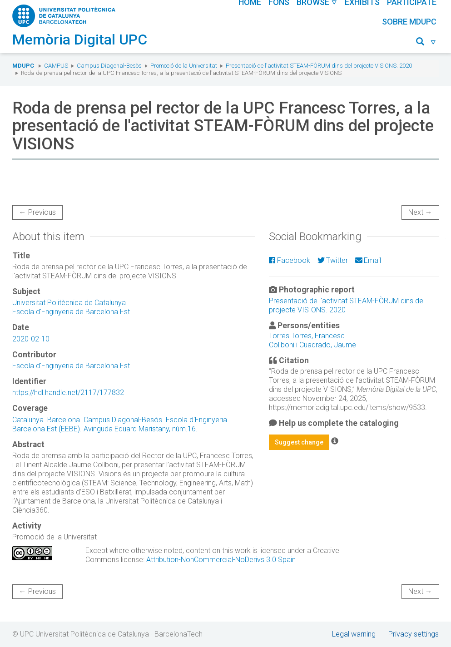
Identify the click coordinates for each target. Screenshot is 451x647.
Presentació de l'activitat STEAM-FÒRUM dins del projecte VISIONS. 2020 (319, 65)
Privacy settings (413, 634)
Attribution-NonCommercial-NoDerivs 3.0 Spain (221, 559)
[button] (426, 43)
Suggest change (299, 442)
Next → (420, 212)
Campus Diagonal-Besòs (109, 65)
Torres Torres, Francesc (307, 335)
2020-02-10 (31, 339)
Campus (56, 65)
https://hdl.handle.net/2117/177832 (68, 392)
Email (368, 260)
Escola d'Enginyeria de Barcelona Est (71, 311)
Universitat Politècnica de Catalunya (69, 302)
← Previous (37, 212)
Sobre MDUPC (409, 21)
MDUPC (23, 65)
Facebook (289, 260)
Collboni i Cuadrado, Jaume (312, 345)
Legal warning (354, 634)
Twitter (332, 260)
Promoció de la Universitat (183, 65)
